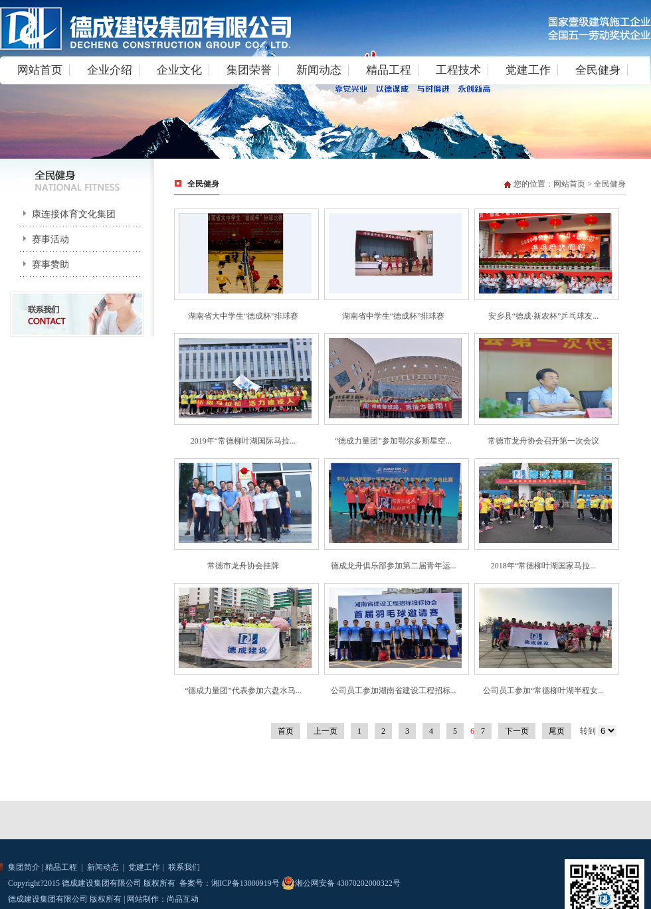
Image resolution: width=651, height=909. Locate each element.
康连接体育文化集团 (64, 214)
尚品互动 (183, 899)
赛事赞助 (41, 265)
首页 (286, 731)
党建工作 (528, 70)
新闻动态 (318, 70)
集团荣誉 (249, 70)
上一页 (325, 731)
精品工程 (388, 70)
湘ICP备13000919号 (245, 883)
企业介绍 (109, 70)
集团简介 (24, 867)
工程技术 (458, 70)
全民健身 (597, 70)
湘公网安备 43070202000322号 (341, 883)
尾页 (557, 731)
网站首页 (39, 70)
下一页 (517, 731)
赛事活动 (41, 239)
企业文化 (179, 70)
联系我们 (183, 867)
